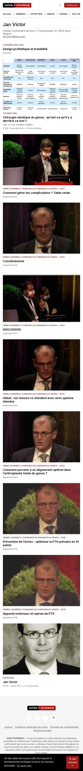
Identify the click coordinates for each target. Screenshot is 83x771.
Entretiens (36, 14)
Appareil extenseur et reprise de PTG (28, 613)
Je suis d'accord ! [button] (72, 762)
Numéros (21, 14)
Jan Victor (9, 125)
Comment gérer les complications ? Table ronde (36, 193)
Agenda (63, 14)
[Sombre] (60, 5)
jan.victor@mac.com (14, 36)
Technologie (10, 113)
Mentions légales (43, 730)
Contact (9, 727)
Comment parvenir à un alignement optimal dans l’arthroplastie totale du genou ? (37, 471)
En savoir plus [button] (24, 765)
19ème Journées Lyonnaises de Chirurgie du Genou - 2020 (34, 189)
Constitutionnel (13, 261)
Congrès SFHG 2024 (13, 45)
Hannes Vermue (24, 125)
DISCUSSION (12, 329)
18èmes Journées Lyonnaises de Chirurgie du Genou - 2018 (34, 537)
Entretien (8, 678)
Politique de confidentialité (64, 727)
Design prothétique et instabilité (25, 49)
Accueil (7, 14)
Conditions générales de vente (31, 727)
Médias (51, 14)
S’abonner (72, 5)
